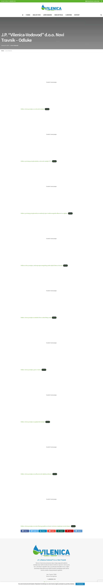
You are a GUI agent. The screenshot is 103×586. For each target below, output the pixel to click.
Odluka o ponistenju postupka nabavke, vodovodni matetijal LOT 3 (36, 161)
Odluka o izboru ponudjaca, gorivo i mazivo (31, 369)
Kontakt (77, 15)
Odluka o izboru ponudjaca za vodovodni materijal (32, 109)
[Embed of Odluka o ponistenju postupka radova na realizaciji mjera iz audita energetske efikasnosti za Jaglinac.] (51, 186)
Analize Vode (37, 15)
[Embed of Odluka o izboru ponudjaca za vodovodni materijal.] (51, 82)
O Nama (28, 15)
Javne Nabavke (47, 15)
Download (47, 109)
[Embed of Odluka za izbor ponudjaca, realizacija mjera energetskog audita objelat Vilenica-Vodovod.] (51, 238)
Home (2, 50)
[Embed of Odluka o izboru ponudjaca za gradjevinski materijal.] (51, 395)
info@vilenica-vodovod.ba (92, 1)
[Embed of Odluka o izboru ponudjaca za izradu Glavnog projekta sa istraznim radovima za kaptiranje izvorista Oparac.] (51, 499)
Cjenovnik (68, 15)
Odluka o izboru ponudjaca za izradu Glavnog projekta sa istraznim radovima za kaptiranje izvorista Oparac (45, 526)
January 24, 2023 (5, 45)
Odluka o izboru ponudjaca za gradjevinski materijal (33, 421)
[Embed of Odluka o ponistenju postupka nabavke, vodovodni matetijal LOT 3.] (51, 134)
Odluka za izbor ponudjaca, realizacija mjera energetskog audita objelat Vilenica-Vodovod (41, 265)
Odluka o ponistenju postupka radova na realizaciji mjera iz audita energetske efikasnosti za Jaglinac (44, 213)
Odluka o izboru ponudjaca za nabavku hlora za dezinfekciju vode (36, 317)
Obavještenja (58, 15)
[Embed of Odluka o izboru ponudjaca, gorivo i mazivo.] (51, 343)
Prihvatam (80, 584)
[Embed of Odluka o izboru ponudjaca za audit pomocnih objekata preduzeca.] (51, 447)
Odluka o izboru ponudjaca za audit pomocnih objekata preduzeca (36, 474)
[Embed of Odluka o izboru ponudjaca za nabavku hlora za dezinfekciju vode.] (51, 291)
